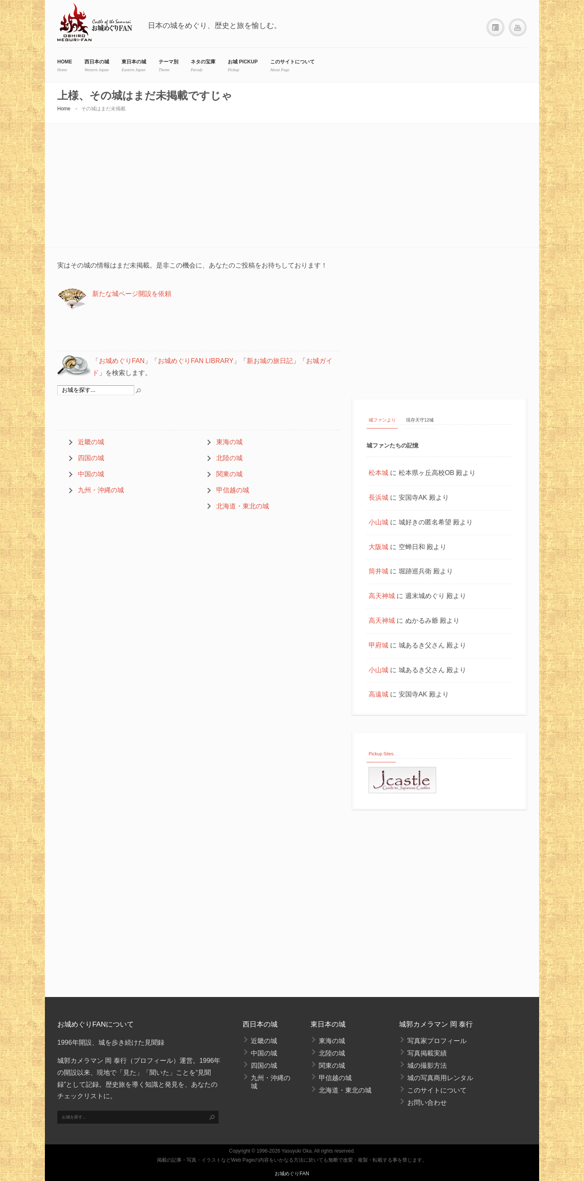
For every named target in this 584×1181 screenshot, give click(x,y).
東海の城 (229, 441)
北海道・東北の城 (242, 506)
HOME (64, 62)
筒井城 (378, 571)
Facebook (495, 28)
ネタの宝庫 (203, 62)
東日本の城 (133, 62)
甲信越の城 (232, 490)
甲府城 (378, 645)
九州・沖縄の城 (101, 490)
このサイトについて (292, 62)
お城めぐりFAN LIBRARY (196, 360)
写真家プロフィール (437, 1040)
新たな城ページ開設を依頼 (131, 293)
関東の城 (229, 474)
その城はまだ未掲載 (103, 109)
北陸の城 (229, 457)
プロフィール (153, 1060)
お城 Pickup (243, 62)
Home (63, 109)
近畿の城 (91, 441)
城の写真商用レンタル (440, 1077)
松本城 (378, 472)
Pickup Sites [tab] (381, 753)
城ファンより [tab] (382, 419)
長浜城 (378, 497)
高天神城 (382, 595)
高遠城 (378, 694)
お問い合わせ (427, 1102)
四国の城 (91, 457)
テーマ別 (168, 62)
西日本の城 (96, 62)
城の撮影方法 (427, 1065)
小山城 (378, 522)
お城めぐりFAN (122, 360)
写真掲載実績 (427, 1053)
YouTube (518, 28)
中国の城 (91, 474)
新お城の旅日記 (270, 360)
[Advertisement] (292, 185)
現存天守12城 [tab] (420, 419)
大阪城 (378, 546)
